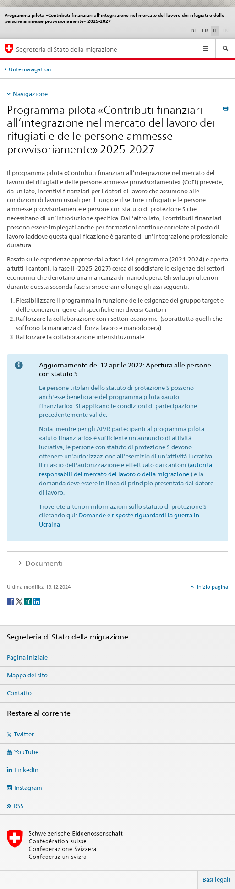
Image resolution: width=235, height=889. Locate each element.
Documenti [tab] (43, 563)
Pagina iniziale (27, 657)
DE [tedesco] (194, 30)
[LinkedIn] (36, 600)
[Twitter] (20, 600)
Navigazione (30, 93)
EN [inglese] (226, 30)
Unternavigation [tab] (30, 69)
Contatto (19, 693)
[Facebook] (11, 600)
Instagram (28, 787)
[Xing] (28, 600)
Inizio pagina (212, 587)
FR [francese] (205, 30)
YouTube (26, 752)
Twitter (24, 734)
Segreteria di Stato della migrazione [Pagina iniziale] (66, 49)
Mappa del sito (27, 675)
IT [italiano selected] (215, 30)
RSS (19, 805)
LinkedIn (26, 769)
